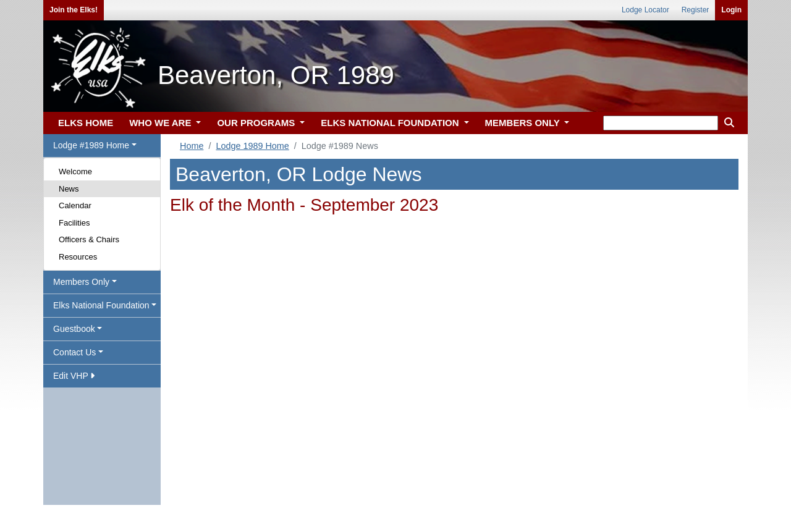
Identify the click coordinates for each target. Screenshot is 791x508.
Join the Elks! (73, 10)
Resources (78, 256)
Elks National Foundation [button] (101, 305)
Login (731, 10)
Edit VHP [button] (74, 376)
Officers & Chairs (89, 239)
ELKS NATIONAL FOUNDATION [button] (391, 122)
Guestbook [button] (74, 329)
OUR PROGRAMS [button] (257, 122)
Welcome (75, 171)
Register (695, 10)
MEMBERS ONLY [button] (523, 122)
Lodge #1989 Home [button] (91, 145)
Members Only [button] (81, 282)
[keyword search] (660, 123)
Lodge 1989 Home (252, 146)
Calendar (75, 205)
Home (191, 146)
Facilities (74, 222)
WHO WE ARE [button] (161, 122)
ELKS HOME (85, 122)
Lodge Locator (645, 10)
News (69, 188)
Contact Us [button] (74, 352)
